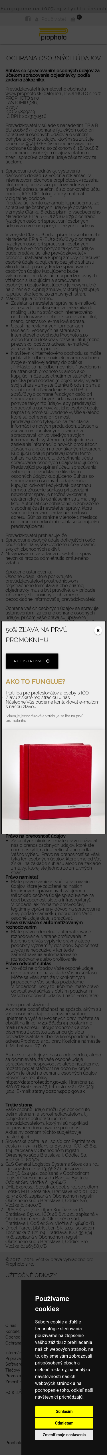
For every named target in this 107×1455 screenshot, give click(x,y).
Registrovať (32, 661)
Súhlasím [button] (64, 1411)
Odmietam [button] (64, 1423)
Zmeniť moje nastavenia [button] (64, 1435)
